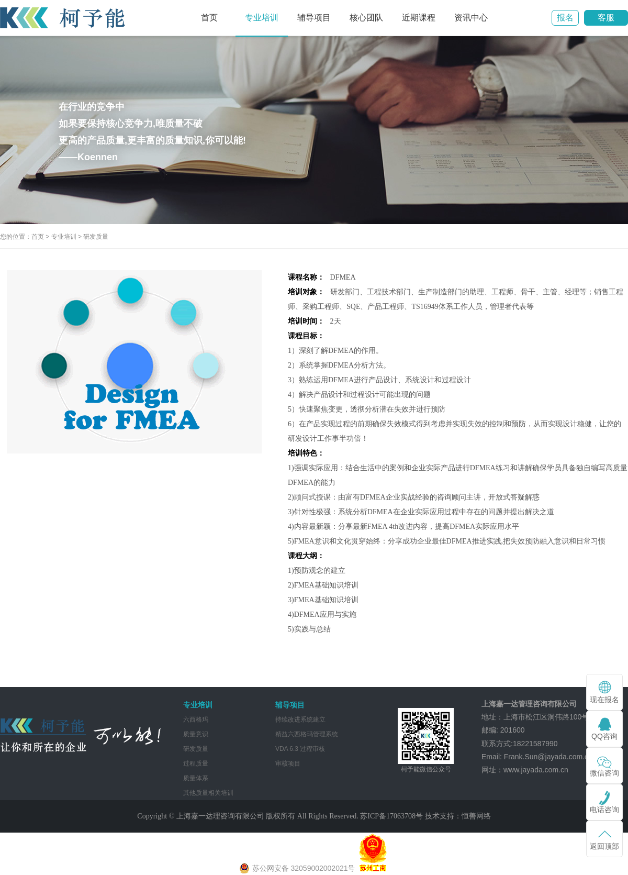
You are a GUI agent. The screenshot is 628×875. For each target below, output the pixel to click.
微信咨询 (604, 773)
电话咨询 (604, 809)
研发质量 (95, 236)
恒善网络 (476, 816)
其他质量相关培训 (208, 792)
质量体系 (195, 778)
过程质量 (195, 763)
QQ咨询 (604, 736)
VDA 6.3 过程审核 (300, 748)
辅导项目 (314, 17)
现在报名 (604, 699)
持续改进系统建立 (300, 719)
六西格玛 (195, 719)
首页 (209, 17)
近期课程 (418, 17)
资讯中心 (471, 17)
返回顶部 (604, 846)
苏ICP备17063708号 (391, 816)
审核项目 (287, 763)
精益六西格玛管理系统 (306, 734)
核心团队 (366, 17)
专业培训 (261, 17)
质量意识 (195, 734)
